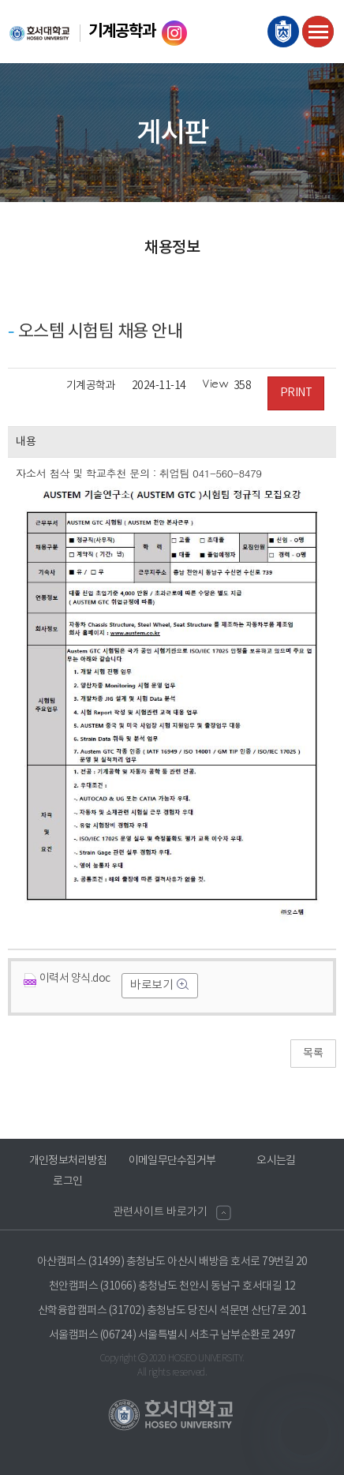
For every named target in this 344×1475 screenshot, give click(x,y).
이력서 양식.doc (67, 978)
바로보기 (152, 985)
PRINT (296, 393)
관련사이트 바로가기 (160, 1212)
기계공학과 (121, 31)
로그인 (68, 1181)
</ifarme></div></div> (304, 1431)
